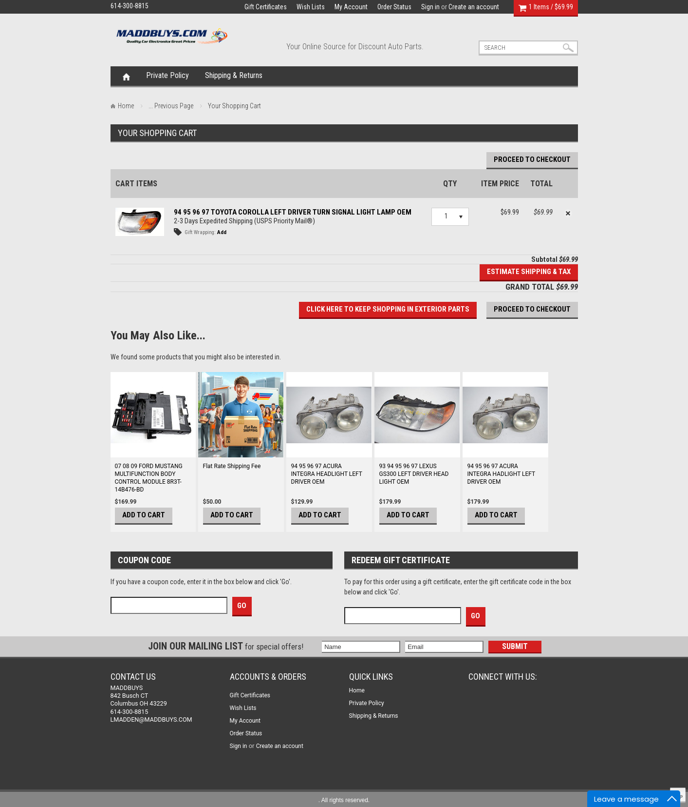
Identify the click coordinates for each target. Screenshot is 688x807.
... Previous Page (171, 106)
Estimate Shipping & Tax (529, 271)
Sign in (430, 7)
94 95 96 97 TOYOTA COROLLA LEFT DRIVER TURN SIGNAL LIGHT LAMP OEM (292, 212)
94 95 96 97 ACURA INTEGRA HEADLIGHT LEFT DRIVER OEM (326, 474)
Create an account (473, 7)
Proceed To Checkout (532, 159)
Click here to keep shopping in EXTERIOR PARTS (387, 309)
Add (221, 232)
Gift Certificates (265, 7)
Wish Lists (311, 7)
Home (126, 76)
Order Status (394, 7)
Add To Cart (143, 515)
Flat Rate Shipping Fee (232, 466)
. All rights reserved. (344, 800)
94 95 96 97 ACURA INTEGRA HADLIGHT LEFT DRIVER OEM (501, 474)
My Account (351, 7)
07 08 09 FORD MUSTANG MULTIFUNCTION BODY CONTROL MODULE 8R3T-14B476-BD (149, 478)
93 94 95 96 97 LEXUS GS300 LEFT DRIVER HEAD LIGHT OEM (414, 474)
